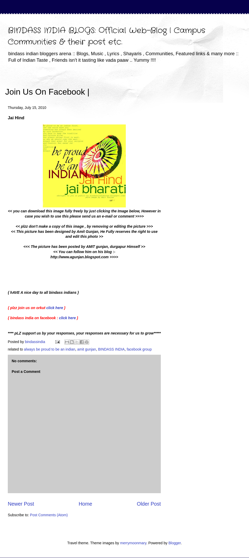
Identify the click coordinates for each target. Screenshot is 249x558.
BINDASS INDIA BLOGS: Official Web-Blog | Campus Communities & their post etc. (106, 36)
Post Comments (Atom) (49, 515)
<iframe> (150, 84)
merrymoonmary (133, 543)
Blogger (174, 543)
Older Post (149, 504)
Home (85, 504)
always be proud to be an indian (49, 349)
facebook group (139, 349)
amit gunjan (86, 349)
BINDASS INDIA (111, 349)
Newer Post (21, 504)
